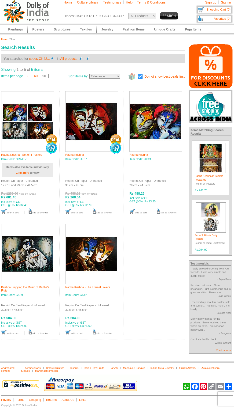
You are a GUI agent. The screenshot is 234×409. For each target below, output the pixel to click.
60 (36, 76)
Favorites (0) (221, 18)
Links (82, 399)
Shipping (35, 399)
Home (68, 2)
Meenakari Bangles (134, 368)
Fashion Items (134, 29)
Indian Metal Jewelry (162, 368)
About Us (68, 399)
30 (27, 76)
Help (129, 2)
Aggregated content (8, 369)
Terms (20, 399)
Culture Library (88, 2)
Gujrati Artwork (187, 368)
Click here (22, 172)
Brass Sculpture (55, 368)
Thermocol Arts (32, 368)
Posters (38, 29)
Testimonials (112, 2)
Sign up (210, 2)
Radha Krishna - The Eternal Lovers (87, 287)
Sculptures (62, 29)
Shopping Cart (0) (218, 9)
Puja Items (193, 29)
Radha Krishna (74, 154)
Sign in (226, 2)
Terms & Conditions (151, 2)
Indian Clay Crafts (94, 368)
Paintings (15, 29)
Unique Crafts (165, 29)
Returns (51, 399)
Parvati (114, 368)
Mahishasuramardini (46, 370)
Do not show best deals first (164, 76)
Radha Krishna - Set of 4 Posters (21, 154)
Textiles (86, 29)
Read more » (223, 350)
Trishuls (73, 368)
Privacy (6, 399)
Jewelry (107, 29)
